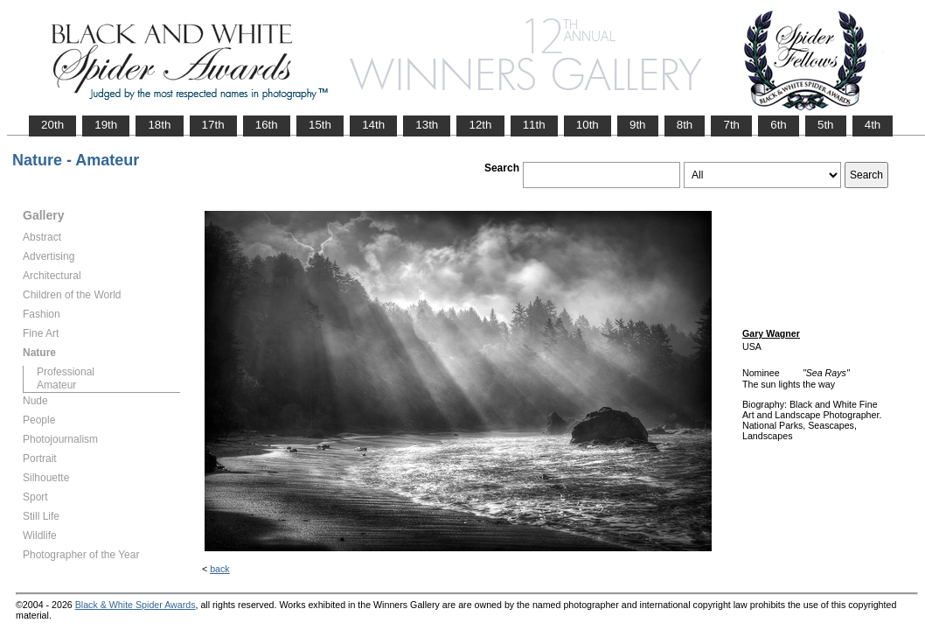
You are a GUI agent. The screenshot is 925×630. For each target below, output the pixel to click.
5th (826, 124)
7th (731, 124)
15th (320, 124)
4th (873, 124)
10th (588, 124)
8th (685, 124)
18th (159, 124)
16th (267, 124)
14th (373, 124)
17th (213, 124)
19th (106, 124)
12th (480, 124)
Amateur (56, 385)
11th (534, 124)
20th (52, 124)
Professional (65, 372)
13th (427, 124)
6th (778, 124)
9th (638, 124)
